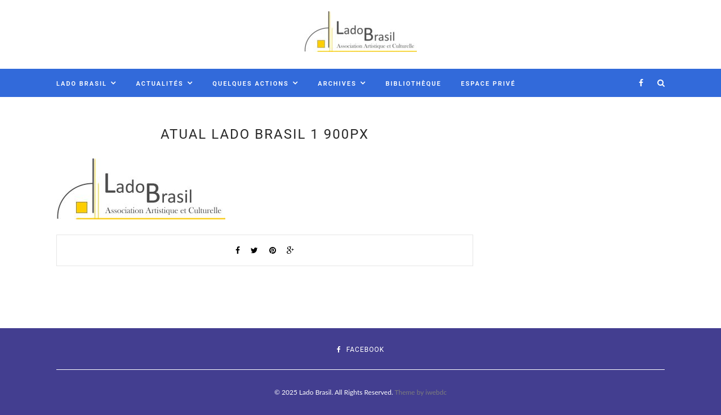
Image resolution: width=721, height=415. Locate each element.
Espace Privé (488, 83)
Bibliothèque (413, 83)
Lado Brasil (81, 83)
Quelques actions (250, 83)
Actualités (160, 83)
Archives (337, 83)
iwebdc (436, 392)
